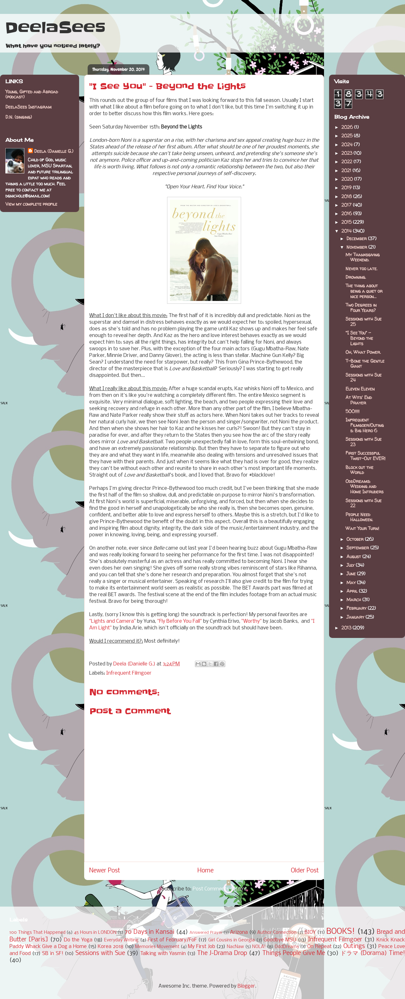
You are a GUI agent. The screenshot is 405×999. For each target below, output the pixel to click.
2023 (347, 153)
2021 (346, 170)
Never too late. (361, 268)
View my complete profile (31, 204)
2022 (347, 162)
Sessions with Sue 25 (364, 321)
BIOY (310, 932)
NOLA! (259, 947)
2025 (347, 136)
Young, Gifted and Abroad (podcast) (31, 94)
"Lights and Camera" (112, 621)
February (357, 608)
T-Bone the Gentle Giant (365, 363)
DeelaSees (55, 28)
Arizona (239, 932)
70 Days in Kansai (149, 932)
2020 (347, 179)
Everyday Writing (121, 940)
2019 (347, 187)
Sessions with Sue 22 (364, 503)
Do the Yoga (78, 940)
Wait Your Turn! (362, 528)
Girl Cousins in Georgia (231, 940)
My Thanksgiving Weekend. (363, 257)
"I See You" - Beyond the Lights (359, 338)
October (355, 539)
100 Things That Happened (37, 932)
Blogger (246, 986)
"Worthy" (251, 621)
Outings (354, 946)
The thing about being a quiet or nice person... (364, 291)
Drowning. (356, 277)
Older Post (305, 871)
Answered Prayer (206, 933)
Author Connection (276, 932)
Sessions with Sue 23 (364, 441)
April (352, 591)
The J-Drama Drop (222, 953)
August (354, 556)
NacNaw (235, 947)
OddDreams (287, 947)
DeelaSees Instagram (28, 107)
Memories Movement (157, 947)
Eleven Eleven (360, 389)
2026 (347, 127)
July (351, 565)
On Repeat (319, 946)
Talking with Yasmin (163, 953)
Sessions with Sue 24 (364, 377)
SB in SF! (52, 953)
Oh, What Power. (363, 352)
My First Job (201, 946)
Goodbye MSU (280, 940)
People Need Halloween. (359, 517)
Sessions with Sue (100, 953)
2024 (347, 144)
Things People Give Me (293, 953)
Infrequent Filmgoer (129, 673)
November (357, 247)
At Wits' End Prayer (359, 400)
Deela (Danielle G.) (53, 151)
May (351, 582)
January (355, 617)
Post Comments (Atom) (220, 889)
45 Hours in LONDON (95, 932)
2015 (347, 222)
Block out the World (359, 470)
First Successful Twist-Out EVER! (365, 455)
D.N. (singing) (18, 117)
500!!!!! (352, 411)
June (351, 574)
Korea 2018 (110, 946)
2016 (347, 213)
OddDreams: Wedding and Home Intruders (364, 486)
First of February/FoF (172, 940)
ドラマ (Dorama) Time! (372, 953)
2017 (347, 205)
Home (205, 871)
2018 (347, 196)
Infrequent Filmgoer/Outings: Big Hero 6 (365, 425)
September (358, 548)
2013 (346, 628)
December (357, 238)
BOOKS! (340, 931)
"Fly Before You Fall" (179, 621)
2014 (347, 231)
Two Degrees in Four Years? (361, 307)
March (354, 599)
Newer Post (104, 871)
